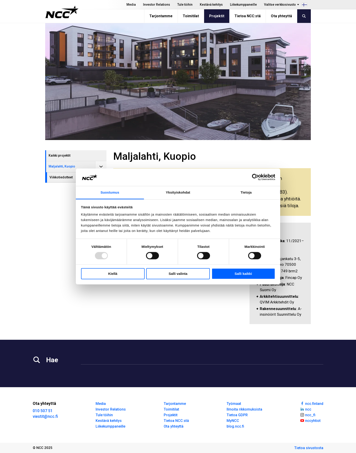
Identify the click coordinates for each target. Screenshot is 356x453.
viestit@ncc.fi (45, 416)
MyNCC (233, 421)
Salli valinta (178, 274)
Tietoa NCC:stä (248, 16)
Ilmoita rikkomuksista (244, 409)
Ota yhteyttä (281, 16)
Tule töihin (185, 4)
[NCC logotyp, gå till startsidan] (62, 12)
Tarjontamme (161, 16)
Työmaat (234, 403)
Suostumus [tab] (110, 192)
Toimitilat (191, 16)
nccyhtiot (310, 420)
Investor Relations (156, 4)
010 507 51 (43, 410)
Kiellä (112, 274)
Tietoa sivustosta (308, 448)
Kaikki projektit (59, 155)
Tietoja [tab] (246, 192)
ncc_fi (307, 414)
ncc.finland (311, 403)
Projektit (216, 16)
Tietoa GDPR (237, 415)
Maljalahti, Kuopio (62, 166)
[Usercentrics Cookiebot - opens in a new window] (255, 177)
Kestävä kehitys (211, 4)
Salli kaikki (243, 274)
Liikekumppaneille (243, 4)
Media (131, 4)
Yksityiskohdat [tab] (178, 192)
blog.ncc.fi (235, 426)
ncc (305, 408)
